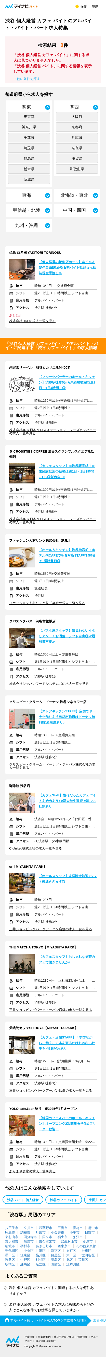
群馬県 (29, 158)
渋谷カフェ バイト (63, 1200)
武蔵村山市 (69, 1241)
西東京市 (64, 1246)
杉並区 (41, 1259)
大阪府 (77, 117)
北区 (69, 1259)
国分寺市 (30, 1237)
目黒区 (56, 1255)
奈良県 (77, 148)
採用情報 (82, 1336)
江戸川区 (73, 1264)
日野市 (90, 1232)
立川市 (29, 1227)
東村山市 (11, 1237)
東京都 (29, 117)
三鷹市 (63, 1227)
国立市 (47, 1237)
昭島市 (10, 1232)
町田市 (41, 1232)
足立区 (41, 1264)
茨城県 (29, 179)
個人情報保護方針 (45, 1341)
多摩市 (88, 1241)
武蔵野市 (45, 1227)
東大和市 (11, 1241)
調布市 (25, 1232)
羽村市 (25, 1246)
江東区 (25, 1255)
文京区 (71, 1250)
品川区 (41, 1255)
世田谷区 (88, 1255)
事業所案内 (44, 1336)
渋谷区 (10, 1259)
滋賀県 (77, 158)
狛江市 (78, 1237)
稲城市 (10, 1246)
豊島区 (56, 1259)
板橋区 (10, 1264)
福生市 (63, 1237)
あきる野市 (44, 1246)
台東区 (86, 1250)
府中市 (93, 1227)
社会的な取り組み (64, 1336)
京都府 (77, 127)
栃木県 (29, 169)
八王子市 (11, 1227)
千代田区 (11, 1250)
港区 (42, 1250)
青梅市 (78, 1227)
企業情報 (29, 1336)
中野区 (25, 1259)
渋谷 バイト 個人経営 (23, 1200)
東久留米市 (47, 1241)
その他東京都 (86, 1246)
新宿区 (56, 1250)
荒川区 (83, 1259)
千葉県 (29, 138)
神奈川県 (29, 127)
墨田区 (10, 1255)
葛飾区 (56, 1264)
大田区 (71, 1255)
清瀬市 (29, 1241)
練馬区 (25, 1264)
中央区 (29, 1250)
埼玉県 (29, 148)
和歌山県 (77, 169)
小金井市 (57, 1232)
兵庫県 (77, 138)
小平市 (75, 1232)
